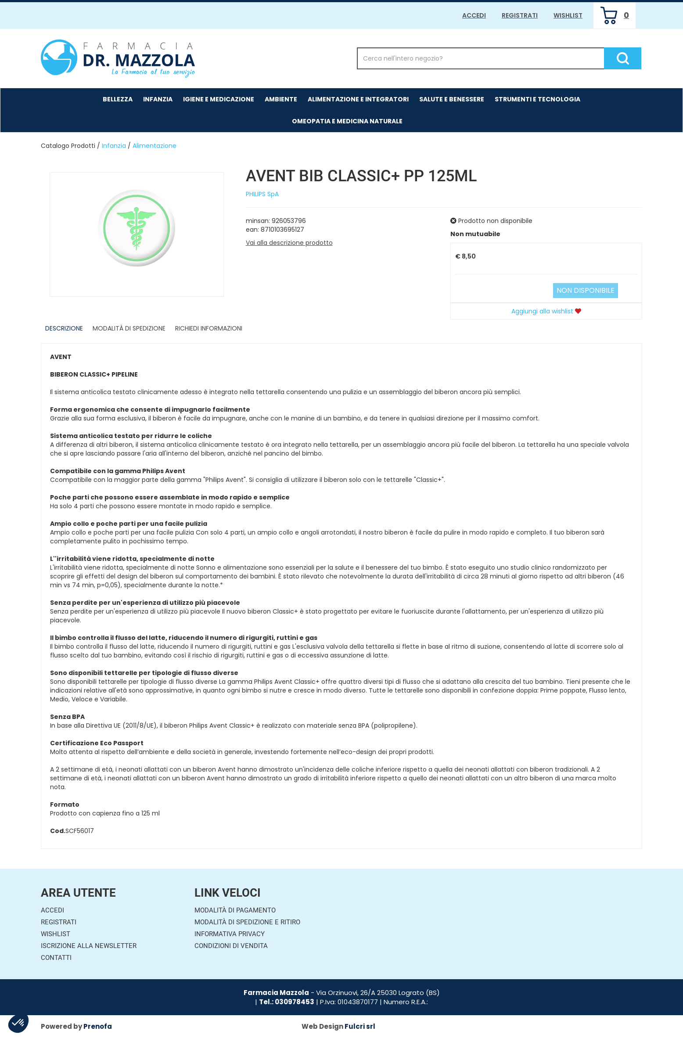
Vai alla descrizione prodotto (289, 242)
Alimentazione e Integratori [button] (358, 99)
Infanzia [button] (158, 99)
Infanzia (114, 145)
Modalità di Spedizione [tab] (129, 328)
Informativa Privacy (229, 934)
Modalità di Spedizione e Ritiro (247, 922)
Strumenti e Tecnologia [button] (537, 99)
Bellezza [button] (118, 99)
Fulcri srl (360, 1026)
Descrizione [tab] (64, 328)
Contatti (56, 958)
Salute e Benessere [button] (451, 99)
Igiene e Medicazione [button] (218, 99)
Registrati (520, 15)
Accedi (474, 15)
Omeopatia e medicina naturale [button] (347, 121)
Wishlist (568, 15)
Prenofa (97, 1026)
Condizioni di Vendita (231, 946)
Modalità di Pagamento (235, 910)
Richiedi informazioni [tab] (208, 328)
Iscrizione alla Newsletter (89, 946)
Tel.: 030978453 (286, 1001)
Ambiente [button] (281, 99)
